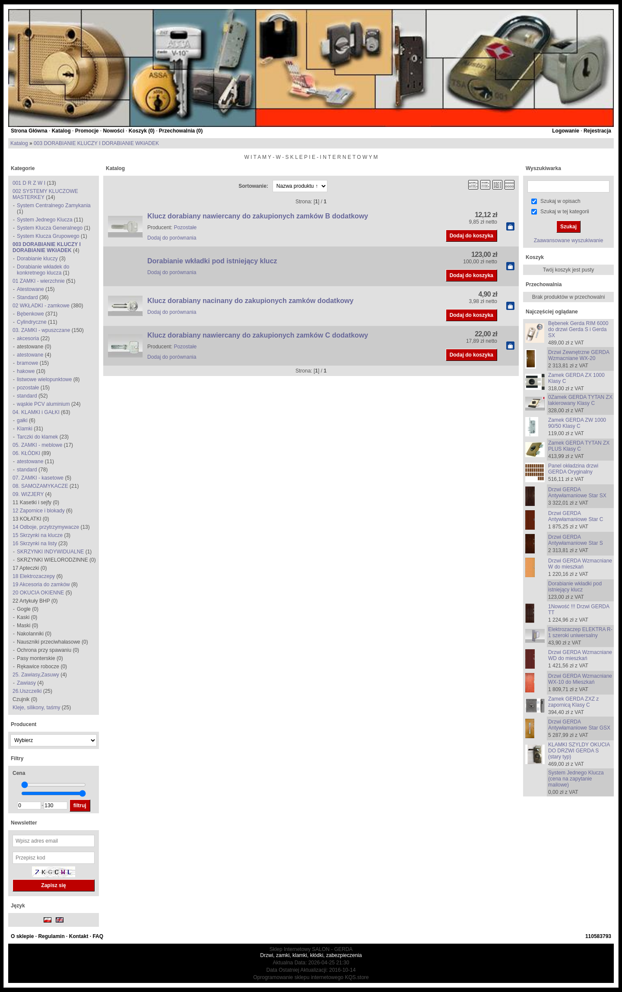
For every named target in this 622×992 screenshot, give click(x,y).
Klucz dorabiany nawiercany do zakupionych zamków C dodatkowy (257, 335)
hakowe (26, 371)
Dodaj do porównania (171, 238)
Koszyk (535, 257)
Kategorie (23, 168)
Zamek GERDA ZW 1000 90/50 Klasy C (577, 423)
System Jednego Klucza (45, 220)
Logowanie (565, 131)
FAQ (97, 936)
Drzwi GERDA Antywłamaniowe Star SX (577, 493)
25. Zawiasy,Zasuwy (36, 675)
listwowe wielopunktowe (44, 379)
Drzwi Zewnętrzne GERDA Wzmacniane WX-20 (578, 355)
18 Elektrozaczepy (34, 576)
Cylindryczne (32, 322)
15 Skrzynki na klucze (38, 535)
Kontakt (79, 936)
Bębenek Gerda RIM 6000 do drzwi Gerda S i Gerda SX (578, 329)
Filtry (17, 758)
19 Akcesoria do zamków (41, 584)
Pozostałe (185, 227)
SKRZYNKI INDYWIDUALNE (50, 552)
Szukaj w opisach (560, 201)
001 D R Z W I (29, 183)
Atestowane (30, 289)
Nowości (113, 131)
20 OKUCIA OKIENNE (38, 593)
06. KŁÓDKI (26, 453)
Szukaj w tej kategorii (564, 212)
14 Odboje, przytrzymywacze (46, 527)
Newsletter (24, 823)
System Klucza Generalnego (50, 228)
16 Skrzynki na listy (35, 543)
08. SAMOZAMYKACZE (40, 486)
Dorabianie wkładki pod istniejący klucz (212, 261)
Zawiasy (26, 683)
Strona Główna (29, 131)
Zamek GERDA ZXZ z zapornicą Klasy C (573, 702)
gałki (22, 420)
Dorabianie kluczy (37, 259)
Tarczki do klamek (37, 437)
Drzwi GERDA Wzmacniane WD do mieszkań (580, 655)
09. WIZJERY (28, 494)
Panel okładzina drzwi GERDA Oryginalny (573, 469)
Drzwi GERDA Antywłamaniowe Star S (575, 540)
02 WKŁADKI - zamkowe (41, 306)
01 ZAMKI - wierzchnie (39, 281)
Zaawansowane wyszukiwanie (568, 240)
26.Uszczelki (27, 691)
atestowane (30, 355)
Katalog (61, 131)
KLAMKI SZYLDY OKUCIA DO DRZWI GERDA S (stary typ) (579, 751)
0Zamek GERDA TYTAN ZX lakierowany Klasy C (580, 400)
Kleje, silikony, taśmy (37, 708)
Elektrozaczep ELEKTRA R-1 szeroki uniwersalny (580, 632)
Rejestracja (597, 131)
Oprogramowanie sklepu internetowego (298, 977)
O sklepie (22, 936)
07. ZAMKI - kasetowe (38, 478)
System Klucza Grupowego (48, 236)
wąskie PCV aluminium (43, 404)
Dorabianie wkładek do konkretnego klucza (43, 270)
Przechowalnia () (181, 131)
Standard (27, 297)
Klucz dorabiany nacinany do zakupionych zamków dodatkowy (250, 300)
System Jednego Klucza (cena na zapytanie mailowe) (576, 779)
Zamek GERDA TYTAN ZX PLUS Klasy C (578, 446)
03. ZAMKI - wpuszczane (41, 330)
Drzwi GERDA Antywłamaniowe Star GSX (579, 725)
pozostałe (28, 388)
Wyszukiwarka (543, 168)
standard (27, 396)
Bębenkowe (30, 314)
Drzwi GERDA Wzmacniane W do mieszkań (580, 564)
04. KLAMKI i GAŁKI (36, 412)
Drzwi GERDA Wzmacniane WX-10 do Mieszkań (580, 679)
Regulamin (51, 936)
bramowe (27, 363)
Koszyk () (142, 131)
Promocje (87, 131)
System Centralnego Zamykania (54, 205)
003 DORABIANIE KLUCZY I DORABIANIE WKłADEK (96, 143)
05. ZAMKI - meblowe (37, 445)
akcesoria (28, 338)
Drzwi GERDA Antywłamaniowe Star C (575, 516)
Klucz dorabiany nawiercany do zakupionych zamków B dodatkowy (257, 216)
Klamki (24, 429)
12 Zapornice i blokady (39, 511)
